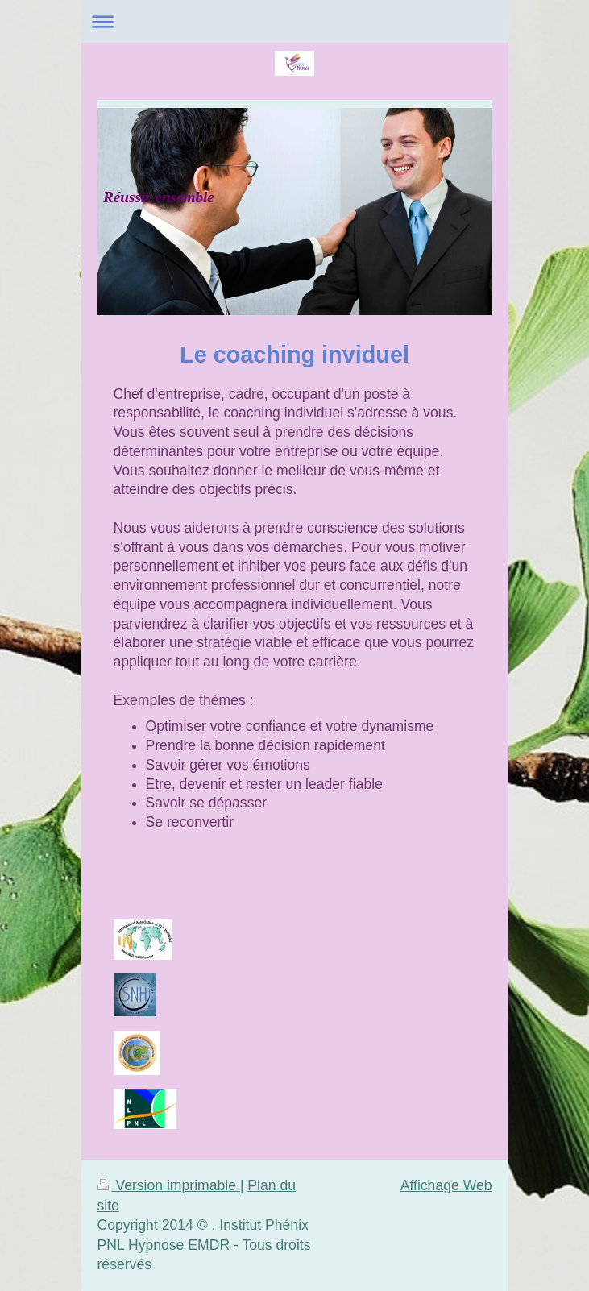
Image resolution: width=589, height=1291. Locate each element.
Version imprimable (168, 1185)
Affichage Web (446, 1185)
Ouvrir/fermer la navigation (294, 21)
